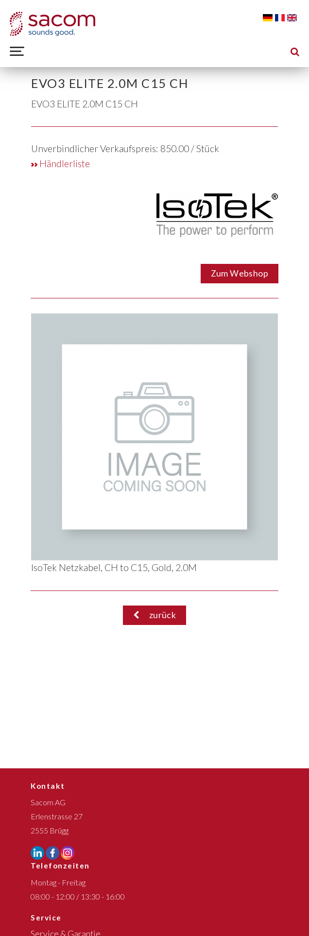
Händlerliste (60, 163)
